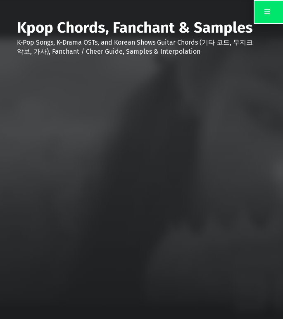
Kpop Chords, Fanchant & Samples (135, 28)
